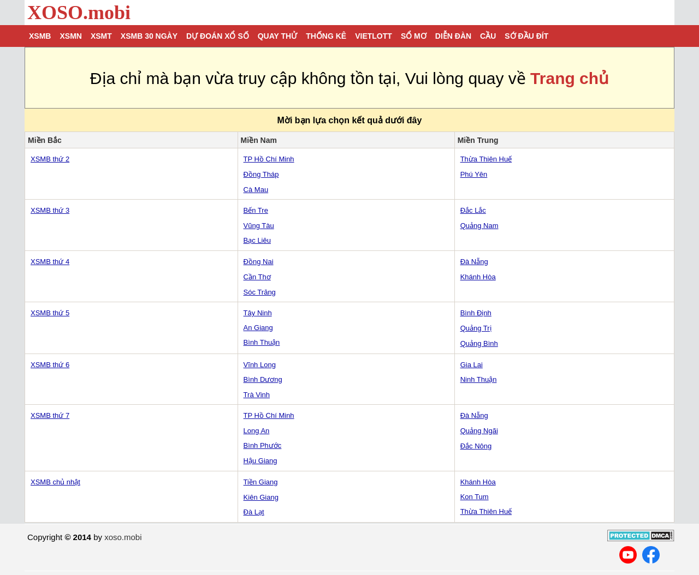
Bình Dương (263, 379)
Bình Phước (263, 445)
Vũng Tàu (259, 225)
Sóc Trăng (260, 292)
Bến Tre (256, 210)
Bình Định (475, 313)
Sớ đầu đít (526, 36)
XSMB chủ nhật (55, 482)
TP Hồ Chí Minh (269, 159)
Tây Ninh (258, 313)
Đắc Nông (476, 446)
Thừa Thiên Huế (486, 159)
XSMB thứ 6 (50, 365)
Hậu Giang (260, 461)
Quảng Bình (479, 343)
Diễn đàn (453, 36)
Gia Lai (471, 365)
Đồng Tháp (261, 174)
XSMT (101, 36)
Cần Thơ (257, 277)
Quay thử (277, 36)
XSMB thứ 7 (50, 415)
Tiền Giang (261, 482)
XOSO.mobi (79, 12)
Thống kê (326, 36)
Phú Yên (474, 174)
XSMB (40, 36)
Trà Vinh (257, 395)
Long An (257, 431)
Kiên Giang (261, 497)
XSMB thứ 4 (50, 261)
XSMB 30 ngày (149, 36)
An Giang (258, 328)
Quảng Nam (479, 225)
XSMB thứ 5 (50, 313)
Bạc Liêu (257, 240)
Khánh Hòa (478, 277)
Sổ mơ (413, 36)
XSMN (70, 36)
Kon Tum (474, 497)
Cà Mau (256, 189)
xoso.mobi (122, 537)
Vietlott (373, 36)
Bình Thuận (262, 342)
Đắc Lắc (473, 210)
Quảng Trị (475, 328)
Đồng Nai (259, 261)
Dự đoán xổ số (217, 36)
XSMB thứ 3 (50, 210)
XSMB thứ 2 (50, 159)
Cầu (488, 36)
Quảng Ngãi (479, 431)
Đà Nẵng (474, 261)
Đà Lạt (254, 512)
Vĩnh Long (260, 365)
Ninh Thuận (478, 379)
